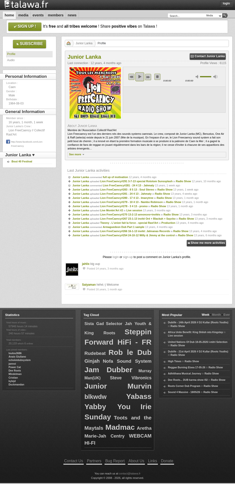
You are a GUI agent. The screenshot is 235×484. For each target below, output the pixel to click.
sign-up (127, 257)
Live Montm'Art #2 (111, 210)
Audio (11, 60)
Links (152, 461)
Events (38, 15)
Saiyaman (89, 284)
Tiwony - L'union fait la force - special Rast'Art (129, 222)
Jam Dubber (108, 370)
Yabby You (107, 407)
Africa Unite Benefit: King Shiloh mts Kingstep (195, 332)
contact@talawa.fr (130, 473)
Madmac (120, 427)
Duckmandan (16, 384)
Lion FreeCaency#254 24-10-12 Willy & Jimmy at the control (137, 235)
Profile (11, 54)
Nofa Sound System (127, 361)
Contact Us (73, 461)
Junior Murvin (118, 386)
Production (168, 222)
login (116, 257)
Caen (12, 87)
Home (9, 15)
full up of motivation (115, 177)
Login (226, 3)
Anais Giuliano (17, 356)
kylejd (12, 381)
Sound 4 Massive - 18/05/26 (184, 392)
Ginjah (92, 361)
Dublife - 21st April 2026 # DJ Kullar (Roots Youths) (198, 351)
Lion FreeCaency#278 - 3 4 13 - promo (124, 206)
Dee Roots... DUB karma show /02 (188, 380)
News (72, 15)
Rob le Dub (130, 352)
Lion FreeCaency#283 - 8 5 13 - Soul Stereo (127, 189)
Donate (167, 461)
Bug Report (115, 461)
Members (56, 15)
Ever (226, 314)
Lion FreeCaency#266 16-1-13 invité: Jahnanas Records (135, 231)
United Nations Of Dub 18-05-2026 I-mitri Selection (197, 342)
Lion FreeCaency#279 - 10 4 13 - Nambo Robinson (131, 202)
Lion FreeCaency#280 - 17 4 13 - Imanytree (126, 197)
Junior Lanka (84, 43)
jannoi (12, 363)
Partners (94, 461)
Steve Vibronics (131, 377)
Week (205, 314)
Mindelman (15, 374)
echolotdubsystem (20, 360)
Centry (118, 436)
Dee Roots (15, 370)
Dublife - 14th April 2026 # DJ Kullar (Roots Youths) (198, 322)
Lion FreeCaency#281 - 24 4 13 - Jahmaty (128, 185)
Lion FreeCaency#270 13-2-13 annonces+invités (130, 214)
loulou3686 (15, 353)
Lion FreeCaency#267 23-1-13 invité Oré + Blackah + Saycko (138, 218)
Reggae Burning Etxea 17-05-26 (186, 367)
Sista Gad (94, 324)
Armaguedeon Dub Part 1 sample (123, 226)
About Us (136, 461)
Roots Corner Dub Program (184, 386)
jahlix (86, 264)
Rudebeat (95, 353)
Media (23, 15)
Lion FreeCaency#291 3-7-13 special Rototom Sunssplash (136, 181)
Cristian (13, 377)
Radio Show (183, 181)
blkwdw (95, 396)
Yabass (139, 396)
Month (216, 314)
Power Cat (15, 367)
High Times (174, 361)
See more (77, 154)
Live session (134, 210)
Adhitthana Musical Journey (184, 373)
